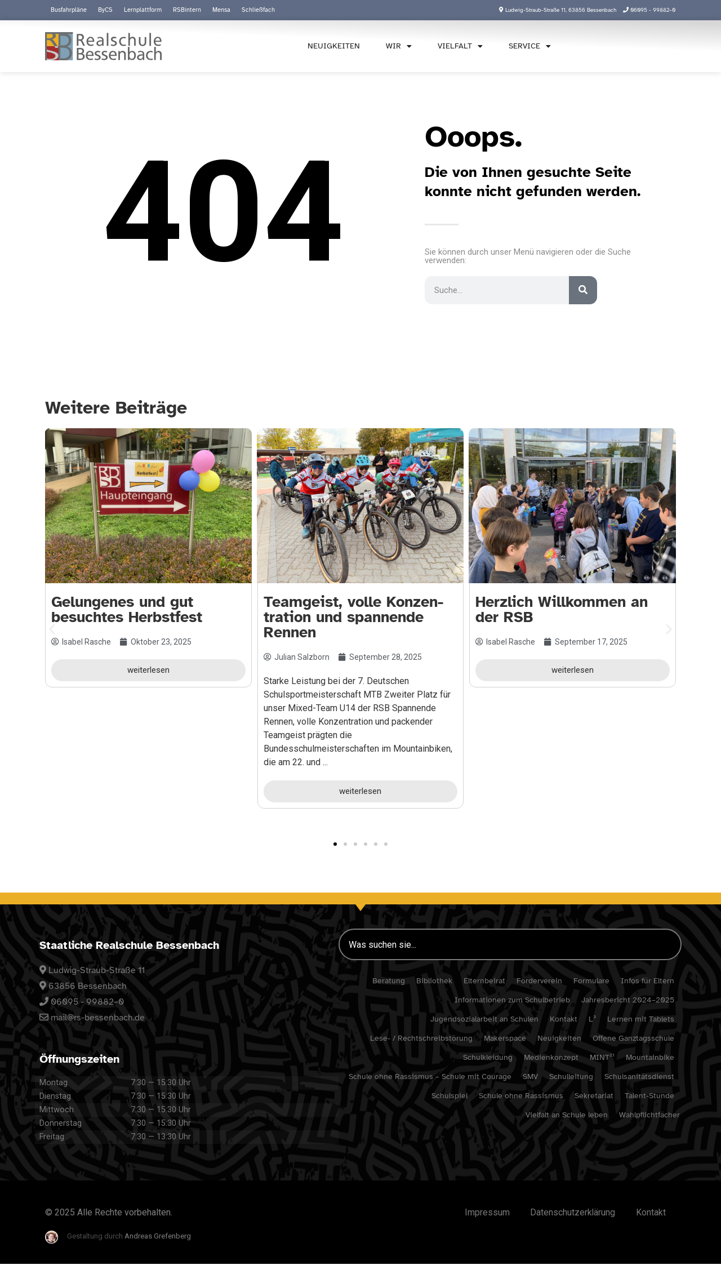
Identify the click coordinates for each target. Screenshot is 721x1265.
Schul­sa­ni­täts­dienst (639, 1076)
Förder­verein (539, 981)
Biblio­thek (434, 981)
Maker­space (505, 1038)
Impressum (481, 1213)
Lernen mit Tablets (640, 1019)
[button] (52, 629)
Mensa (221, 10)
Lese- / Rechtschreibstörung (421, 1038)
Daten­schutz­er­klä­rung (569, 1213)
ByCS (105, 10)
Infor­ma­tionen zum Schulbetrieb (512, 1000)
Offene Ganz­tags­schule (633, 1038)
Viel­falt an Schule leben (567, 1115)
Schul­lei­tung (571, 1076)
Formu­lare (591, 981)
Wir (395, 46)
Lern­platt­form (143, 10)
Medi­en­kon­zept (551, 1057)
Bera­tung (388, 981)
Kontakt (563, 1019)
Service (526, 46)
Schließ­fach (258, 10)
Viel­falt (456, 46)
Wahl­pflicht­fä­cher (649, 1115)
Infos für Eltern (647, 981)
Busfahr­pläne (69, 10)
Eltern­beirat (484, 981)
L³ (592, 1019)
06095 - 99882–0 (87, 1001)
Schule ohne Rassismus (521, 1095)
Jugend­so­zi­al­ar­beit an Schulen (484, 1019)
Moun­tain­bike (650, 1057)
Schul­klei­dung (488, 1057)
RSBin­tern (187, 10)
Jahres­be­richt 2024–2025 (627, 1000)
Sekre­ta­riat (594, 1095)
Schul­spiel (449, 1095)
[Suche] (583, 290)
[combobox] (618, 45)
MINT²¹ (602, 1057)
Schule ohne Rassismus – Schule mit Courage (430, 1076)
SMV (530, 1076)
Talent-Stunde (649, 1095)
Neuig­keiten (330, 46)
